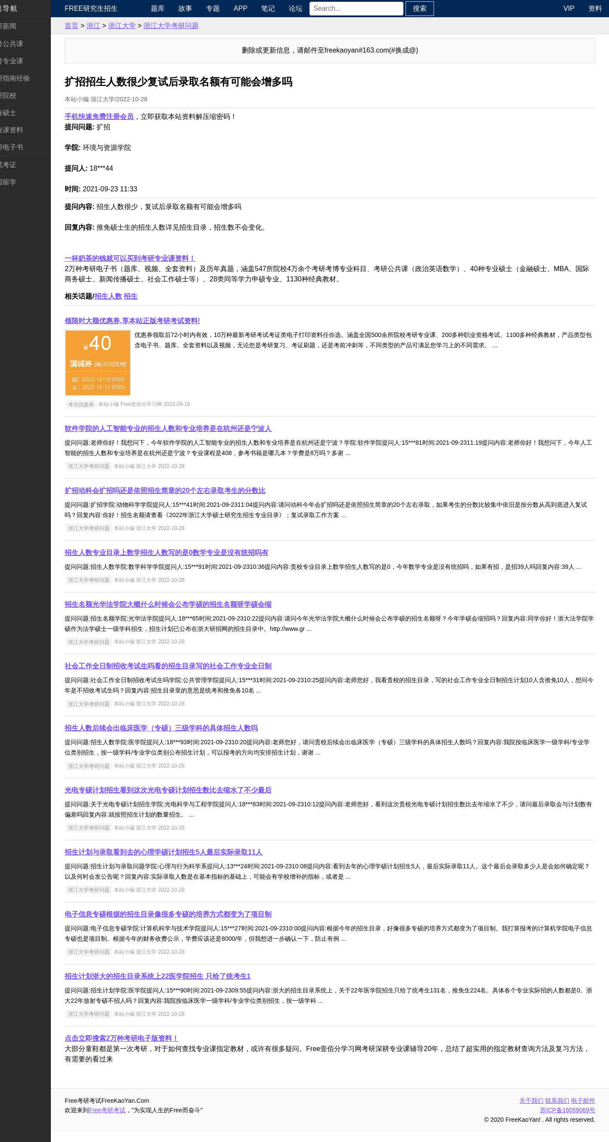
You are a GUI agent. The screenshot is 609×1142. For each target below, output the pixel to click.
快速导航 (21, 8)
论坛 (311, 8)
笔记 (283, 8)
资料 (595, 8)
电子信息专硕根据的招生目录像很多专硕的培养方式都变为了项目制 (186, 924)
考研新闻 (20, 26)
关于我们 (531, 1111)
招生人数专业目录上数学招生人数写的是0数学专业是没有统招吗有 (185, 552)
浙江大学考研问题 (189, 25)
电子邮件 (583, 1111)
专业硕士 (20, 112)
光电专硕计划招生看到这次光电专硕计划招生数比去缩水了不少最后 (186, 800)
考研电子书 (24, 147)
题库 (173, 8)
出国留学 (20, 182)
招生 (149, 296)
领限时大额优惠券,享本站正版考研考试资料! (150, 321)
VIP (569, 8)
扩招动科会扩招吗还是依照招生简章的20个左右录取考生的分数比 (183, 490)
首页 (90, 25)
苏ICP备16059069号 (567, 1120)
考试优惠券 (99, 404)
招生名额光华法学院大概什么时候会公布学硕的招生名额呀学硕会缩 (186, 614)
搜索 (434, 8)
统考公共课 (24, 43)
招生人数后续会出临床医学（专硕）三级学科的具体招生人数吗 (179, 738)
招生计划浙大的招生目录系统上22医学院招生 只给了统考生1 (176, 986)
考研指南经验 (27, 78)
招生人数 (126, 296)
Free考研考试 (125, 1120)
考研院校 (20, 95)
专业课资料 (24, 130)
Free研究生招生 (109, 8)
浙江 (111, 25)
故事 (200, 8)
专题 (228, 8)
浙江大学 (139, 25)
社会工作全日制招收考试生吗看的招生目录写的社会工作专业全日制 (186, 676)
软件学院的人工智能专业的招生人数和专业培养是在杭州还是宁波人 (186, 428)
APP (255, 8)
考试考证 (20, 164)
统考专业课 (24, 61)
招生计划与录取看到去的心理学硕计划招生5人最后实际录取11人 (182, 862)
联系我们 (557, 1111)
